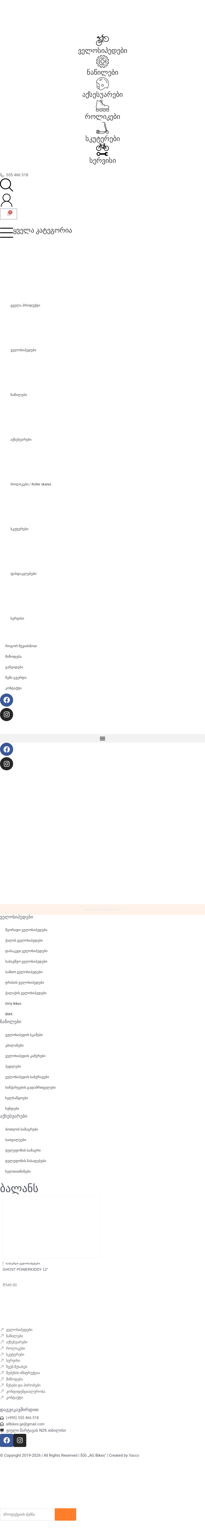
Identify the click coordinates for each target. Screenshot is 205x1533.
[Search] (70, 1520)
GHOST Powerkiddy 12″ (25, 1270)
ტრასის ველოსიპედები (24, 987)
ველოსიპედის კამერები (25, 1060)
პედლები (13, 1071)
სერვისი (102, 160)
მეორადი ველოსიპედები (26, 934)
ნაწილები (102, 72)
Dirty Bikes (13, 1008)
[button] (102, 738)
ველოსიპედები (102, 50)
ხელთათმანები (18, 1176)
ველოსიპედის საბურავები (27, 1081)
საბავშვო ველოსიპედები (26, 966)
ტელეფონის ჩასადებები (25, 1165)
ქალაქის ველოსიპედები (26, 997)
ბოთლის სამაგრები (21, 1133)
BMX (9, 1019)
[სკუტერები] (102, 127)
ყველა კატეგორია (42, 230)
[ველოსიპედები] (102, 39)
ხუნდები (12, 1113)
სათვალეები (15, 1144)
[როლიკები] (102, 105)
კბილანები (14, 1050)
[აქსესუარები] (102, 83)
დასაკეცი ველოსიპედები (26, 955)
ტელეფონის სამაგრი (23, 1155)
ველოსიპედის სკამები (24, 1039)
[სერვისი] (102, 149)
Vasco (134, 1460)
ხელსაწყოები (16, 1102)
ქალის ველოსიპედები (24, 945)
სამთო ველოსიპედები (24, 976)
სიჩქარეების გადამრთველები (30, 1092)
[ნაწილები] (102, 61)
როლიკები (102, 116)
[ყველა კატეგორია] (6, 232)
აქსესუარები (102, 94)
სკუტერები (102, 139)
